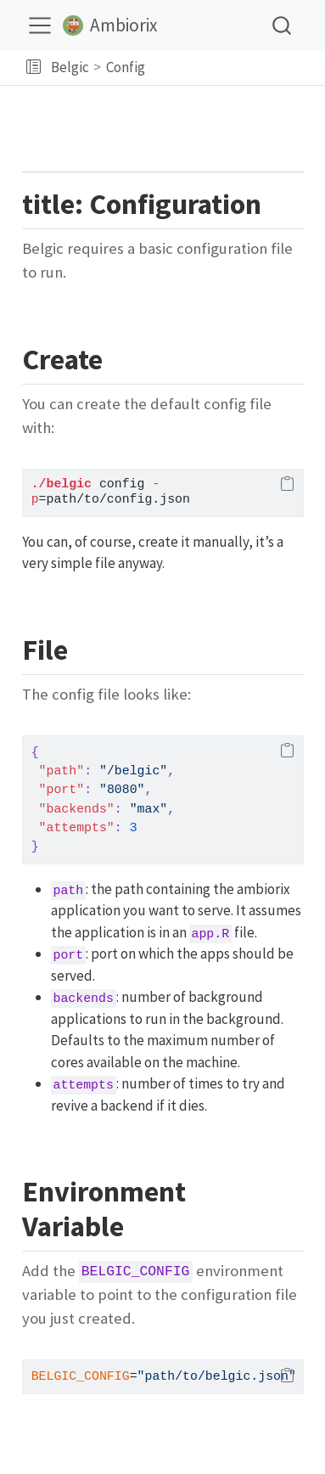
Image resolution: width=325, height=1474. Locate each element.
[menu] (39, 25)
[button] (33, 68)
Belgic (70, 67)
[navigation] (232, 68)
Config (125, 67)
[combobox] (283, 25)
